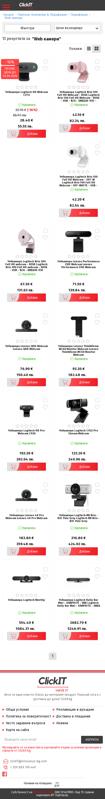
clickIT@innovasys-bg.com (28, 761)
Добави (22, 134)
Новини (62, 723)
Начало (8, 14)
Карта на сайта (17, 730)
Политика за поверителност (28, 716)
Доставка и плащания (73, 716)
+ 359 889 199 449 (23, 767)
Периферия (79, 14)
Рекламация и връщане (75, 710)
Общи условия (17, 710)
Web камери (13, 17)
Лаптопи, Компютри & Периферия (42, 14)
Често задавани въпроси (25, 723)
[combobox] (77, 28)
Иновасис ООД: (43, 792)
